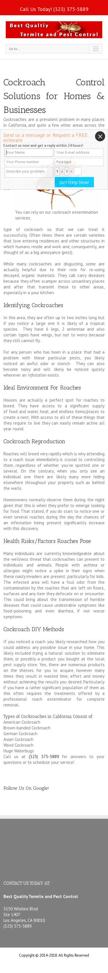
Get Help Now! (74, 182)
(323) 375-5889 (70, 9)
